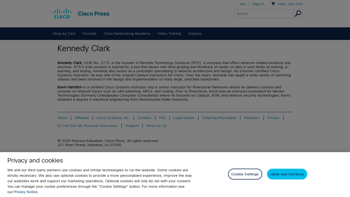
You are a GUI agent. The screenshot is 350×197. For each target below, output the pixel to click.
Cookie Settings (245, 175)
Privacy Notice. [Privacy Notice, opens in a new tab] (26, 192)
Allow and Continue (287, 175)
